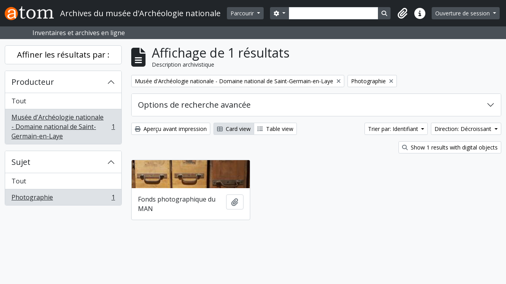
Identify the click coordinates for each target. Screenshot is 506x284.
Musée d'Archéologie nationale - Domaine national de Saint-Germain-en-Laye (63, 126)
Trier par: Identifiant (394, 129)
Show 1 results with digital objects (450, 147)
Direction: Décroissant (463, 129)
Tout (18, 101)
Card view (234, 129)
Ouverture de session (463, 13)
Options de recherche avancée (194, 104)
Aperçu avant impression (171, 129)
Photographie (63, 198)
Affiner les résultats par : (63, 54)
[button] (402, 13)
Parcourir (242, 13)
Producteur (32, 82)
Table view (275, 129)
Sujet (20, 162)
